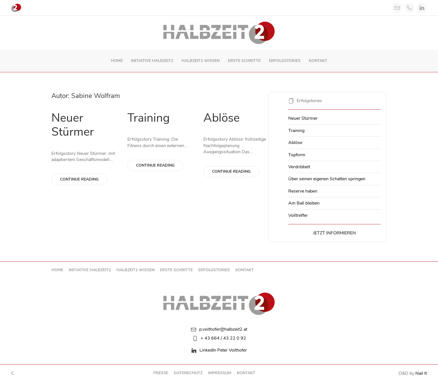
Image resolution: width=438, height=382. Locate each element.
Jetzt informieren (334, 233)
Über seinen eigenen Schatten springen (326, 179)
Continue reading (79, 179)
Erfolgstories (285, 60)
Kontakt (318, 60)
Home (117, 60)
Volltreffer (298, 215)
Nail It (421, 373)
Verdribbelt (299, 167)
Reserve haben (302, 191)
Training (148, 118)
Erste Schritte (244, 60)
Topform (296, 155)
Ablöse (221, 118)
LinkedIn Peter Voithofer (219, 350)
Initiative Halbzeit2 (152, 60)
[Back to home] (219, 32)
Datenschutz (188, 373)
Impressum (219, 373)
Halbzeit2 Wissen (201, 60)
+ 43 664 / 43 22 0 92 (219, 338)
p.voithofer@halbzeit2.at (219, 329)
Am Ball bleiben (304, 203)
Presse (160, 373)
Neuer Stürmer (72, 125)
